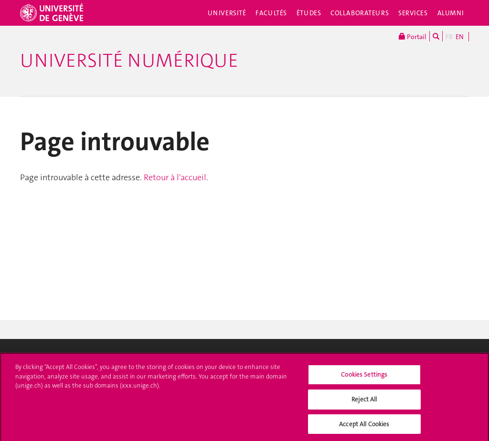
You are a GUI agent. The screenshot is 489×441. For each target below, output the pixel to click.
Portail (412, 36)
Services (413, 13)
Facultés (271, 13)
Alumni (450, 13)
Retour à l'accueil (175, 177)
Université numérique (129, 60)
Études (309, 13)
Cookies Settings (364, 377)
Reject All (364, 402)
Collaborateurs (359, 13)
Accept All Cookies (364, 426)
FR (449, 36)
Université (227, 13)
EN (460, 36)
